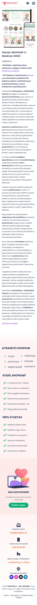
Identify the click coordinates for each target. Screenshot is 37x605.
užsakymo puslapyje (10, 71)
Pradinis (6, 595)
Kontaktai (19, 597)
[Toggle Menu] (33, 3)
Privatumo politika (27, 595)
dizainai (30, 75)
